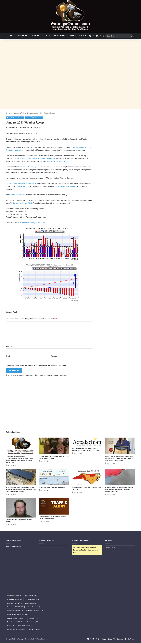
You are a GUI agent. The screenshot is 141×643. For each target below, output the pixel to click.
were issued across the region (57, 161)
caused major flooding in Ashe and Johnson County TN (35, 158)
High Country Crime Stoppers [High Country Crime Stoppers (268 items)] (17, 614)
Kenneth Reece (12, 127)
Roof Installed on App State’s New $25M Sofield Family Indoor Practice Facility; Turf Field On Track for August (21, 490)
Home (12, 36)
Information (22, 36)
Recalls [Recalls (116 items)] (11, 625)
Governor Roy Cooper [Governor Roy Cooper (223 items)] (15, 610)
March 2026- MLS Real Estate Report (52, 487)
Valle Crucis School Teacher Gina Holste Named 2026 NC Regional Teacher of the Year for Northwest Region (119, 458)
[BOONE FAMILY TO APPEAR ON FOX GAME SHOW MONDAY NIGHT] (54, 446)
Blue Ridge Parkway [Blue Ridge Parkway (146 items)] (14, 603)
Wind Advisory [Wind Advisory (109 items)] (34, 629)
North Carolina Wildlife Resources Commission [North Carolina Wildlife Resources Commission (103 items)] (22, 622)
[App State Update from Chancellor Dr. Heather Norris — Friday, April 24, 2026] (87, 442)
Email (8, 356)
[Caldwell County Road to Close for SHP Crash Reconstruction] (54, 506)
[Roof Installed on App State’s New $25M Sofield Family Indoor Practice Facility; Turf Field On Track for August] (21, 477)
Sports (73, 36)
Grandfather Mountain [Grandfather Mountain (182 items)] (34, 610)
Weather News (37, 118)
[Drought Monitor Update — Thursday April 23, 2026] (87, 477)
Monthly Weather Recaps (23, 113)
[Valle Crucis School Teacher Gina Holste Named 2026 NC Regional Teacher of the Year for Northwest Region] (120, 446)
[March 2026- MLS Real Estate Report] (54, 477)
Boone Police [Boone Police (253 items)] (30, 603)
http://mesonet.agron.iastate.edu (34, 223)
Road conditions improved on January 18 (21, 184)
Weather (82, 36)
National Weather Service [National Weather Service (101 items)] (16, 618)
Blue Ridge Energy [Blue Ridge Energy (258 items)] (32, 599)
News (48, 36)
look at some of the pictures (65, 186)
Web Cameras (37, 36)
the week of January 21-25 (22, 203)
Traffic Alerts (129, 639)
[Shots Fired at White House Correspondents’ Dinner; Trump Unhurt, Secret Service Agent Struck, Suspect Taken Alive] (21, 446)
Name (9, 347)
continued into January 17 (28, 167)
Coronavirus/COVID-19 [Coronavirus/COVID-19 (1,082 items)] (16, 607)
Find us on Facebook (13, 547)
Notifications (59, 36)
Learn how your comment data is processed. (51, 375)
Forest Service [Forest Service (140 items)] (34, 607)
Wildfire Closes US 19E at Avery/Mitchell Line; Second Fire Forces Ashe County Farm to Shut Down (119, 490)
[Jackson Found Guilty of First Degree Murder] (21, 508)
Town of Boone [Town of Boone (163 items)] (24, 625)
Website (54, 356)
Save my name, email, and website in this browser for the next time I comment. (37, 365)
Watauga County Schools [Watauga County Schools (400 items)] (16, 629)
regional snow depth (16, 195)
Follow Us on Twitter (46, 540)
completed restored (22, 186)
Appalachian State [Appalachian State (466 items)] (14, 595)
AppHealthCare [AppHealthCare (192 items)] (31, 595)
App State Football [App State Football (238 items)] (14, 599)
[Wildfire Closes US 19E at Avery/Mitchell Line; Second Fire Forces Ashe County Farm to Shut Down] (120, 477)
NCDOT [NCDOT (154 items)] (32, 618)
